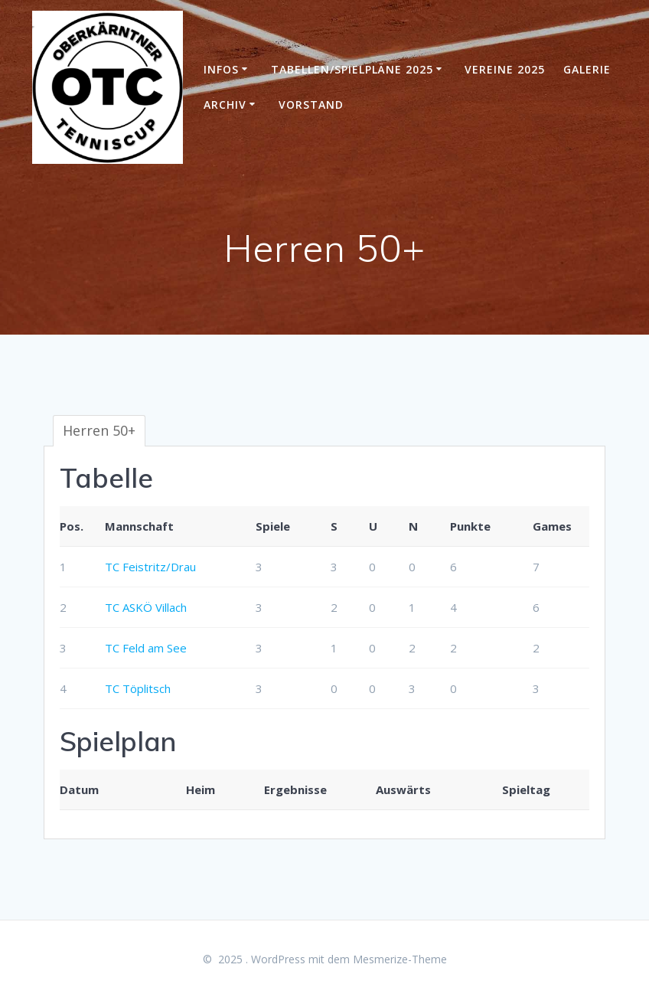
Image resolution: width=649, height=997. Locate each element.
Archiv (225, 104)
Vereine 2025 (505, 69)
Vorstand (311, 104)
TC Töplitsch (138, 688)
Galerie (587, 69)
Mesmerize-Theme (400, 959)
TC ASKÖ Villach (146, 607)
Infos (221, 69)
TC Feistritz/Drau (150, 566)
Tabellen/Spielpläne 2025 (352, 69)
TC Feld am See (146, 647)
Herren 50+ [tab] (99, 430)
